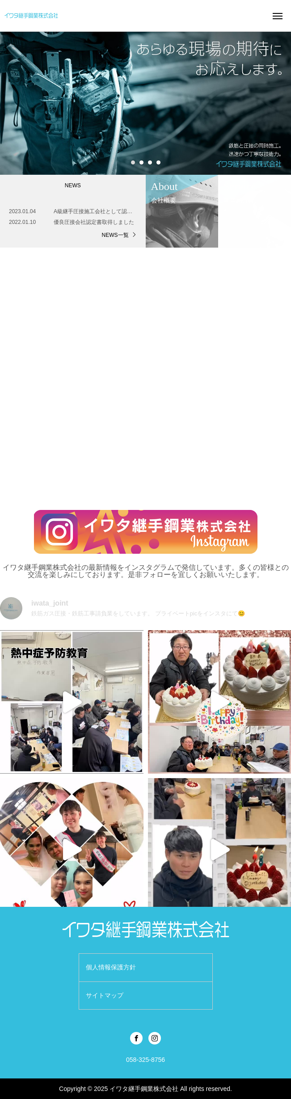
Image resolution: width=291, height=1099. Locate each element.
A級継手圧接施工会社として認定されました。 (95, 211)
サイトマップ (104, 995)
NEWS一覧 (115, 235)
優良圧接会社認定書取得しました (94, 222)
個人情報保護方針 (111, 967)
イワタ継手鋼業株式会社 (144, 1088)
